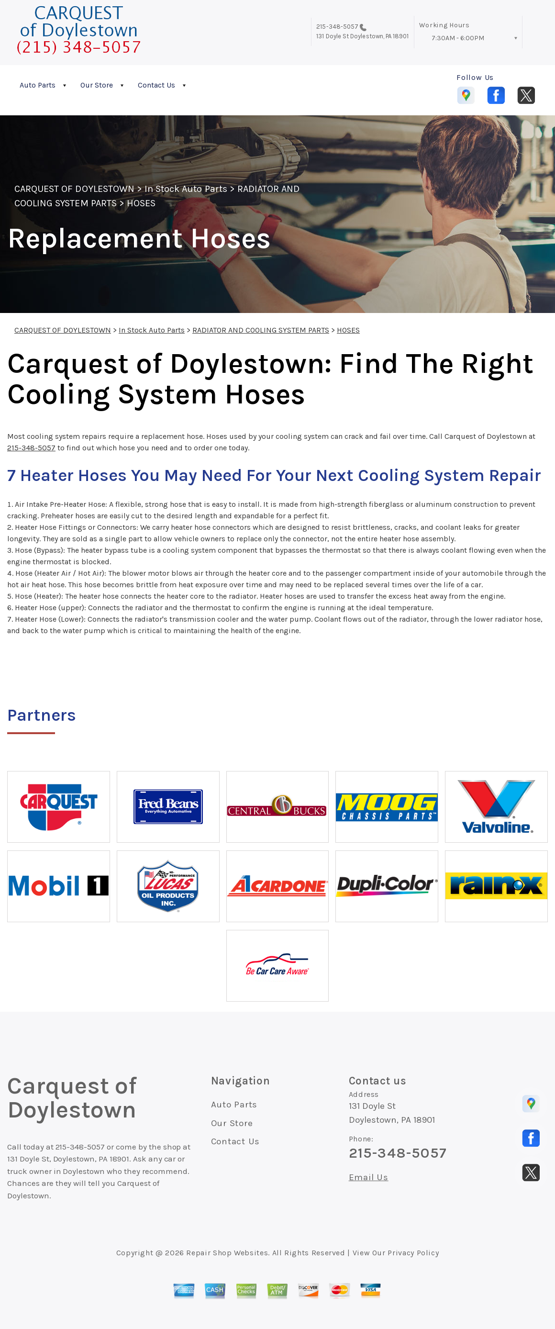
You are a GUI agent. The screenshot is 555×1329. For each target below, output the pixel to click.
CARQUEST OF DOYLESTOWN (74, 188)
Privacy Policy (413, 1252)
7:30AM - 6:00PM (458, 38)
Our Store (96, 84)
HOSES (141, 203)
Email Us (368, 1177)
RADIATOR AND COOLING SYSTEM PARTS (260, 330)
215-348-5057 (337, 26)
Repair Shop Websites (227, 1252)
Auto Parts (38, 84)
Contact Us (156, 84)
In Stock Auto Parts (185, 188)
